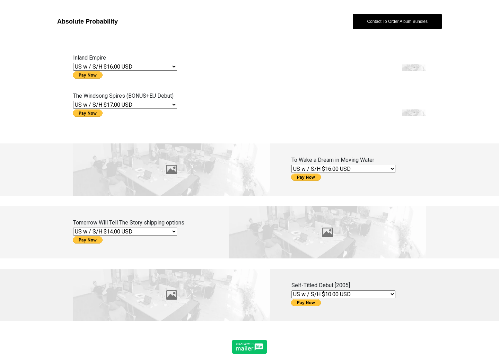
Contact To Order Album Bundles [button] (397, 21)
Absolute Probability (87, 21)
